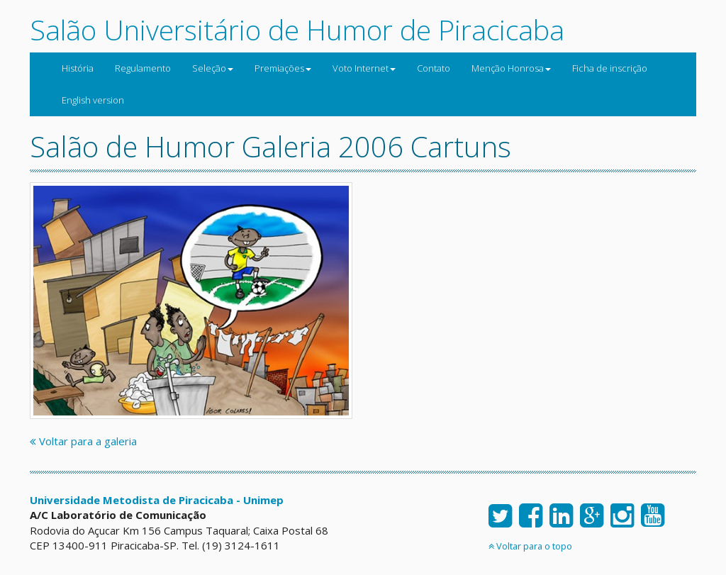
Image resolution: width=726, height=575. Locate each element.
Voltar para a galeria (83, 441)
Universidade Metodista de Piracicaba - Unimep (157, 500)
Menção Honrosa (511, 68)
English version (93, 100)
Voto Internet (364, 68)
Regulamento (143, 68)
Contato (433, 68)
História (78, 68)
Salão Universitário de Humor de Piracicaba (297, 29)
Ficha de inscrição (609, 68)
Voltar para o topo (530, 546)
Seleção (212, 68)
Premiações (283, 68)
